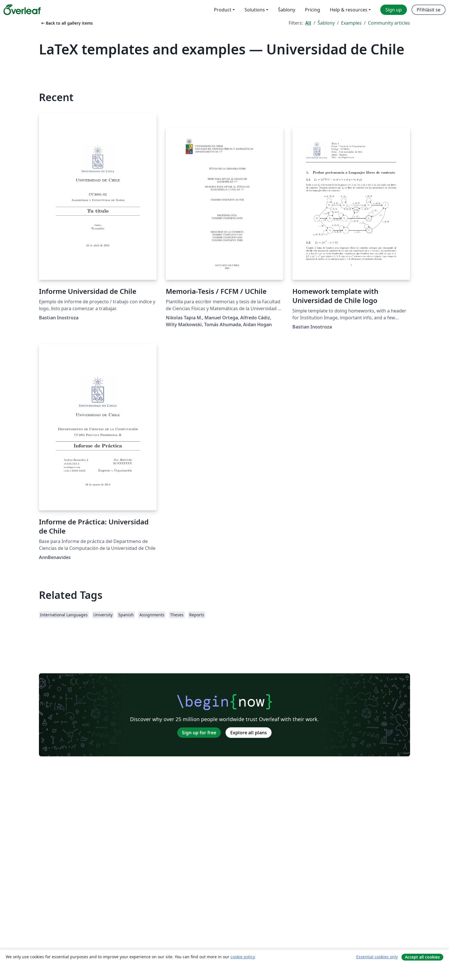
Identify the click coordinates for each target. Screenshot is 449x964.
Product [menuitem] (222, 10)
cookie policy (243, 956)
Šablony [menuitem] (286, 10)
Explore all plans (248, 732)
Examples (351, 23)
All (308, 23)
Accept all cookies (422, 957)
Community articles (389, 23)
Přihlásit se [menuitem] (428, 10)
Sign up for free (199, 732)
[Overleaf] (22, 9)
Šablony (326, 23)
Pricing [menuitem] (312, 10)
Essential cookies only (377, 956)
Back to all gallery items (66, 23)
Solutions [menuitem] (255, 10)
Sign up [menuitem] (393, 10)
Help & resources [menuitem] (348, 10)
